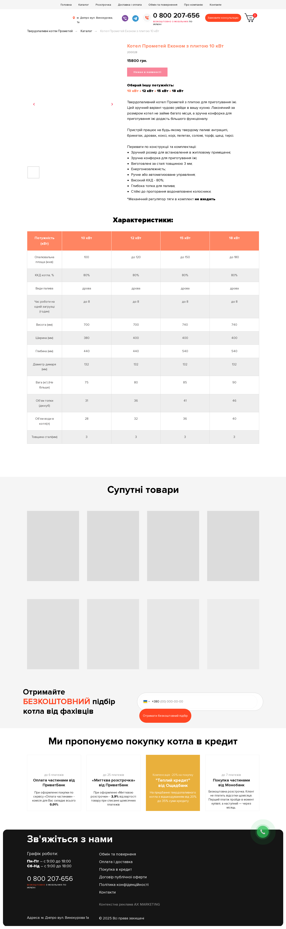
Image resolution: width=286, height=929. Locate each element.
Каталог (83, 4)
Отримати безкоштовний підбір (165, 716)
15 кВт (163, 91)
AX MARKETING (147, 904)
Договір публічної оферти (123, 877)
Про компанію (193, 4)
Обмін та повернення (163, 4)
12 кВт (148, 91)
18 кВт (178, 91)
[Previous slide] (34, 104)
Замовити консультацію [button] (223, 17)
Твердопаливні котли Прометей (50, 31)
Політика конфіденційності (124, 884)
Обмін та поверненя (117, 854)
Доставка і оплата (130, 4)
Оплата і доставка (116, 861)
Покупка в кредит (115, 869)
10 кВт (133, 91)
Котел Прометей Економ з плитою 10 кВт (129, 31)
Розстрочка (103, 4)
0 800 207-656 (176, 15)
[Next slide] (112, 104)
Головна (66, 4)
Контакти (215, 4)
